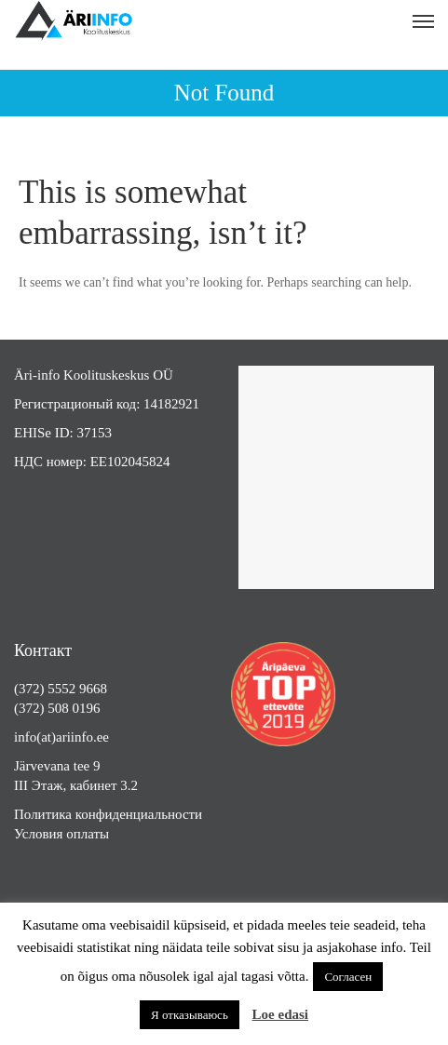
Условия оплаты (61, 833)
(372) (31, 688)
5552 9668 (77, 688)
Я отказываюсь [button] (189, 1015)
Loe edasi (280, 1014)
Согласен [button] (348, 977)
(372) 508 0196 (57, 708)
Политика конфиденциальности (108, 814)
